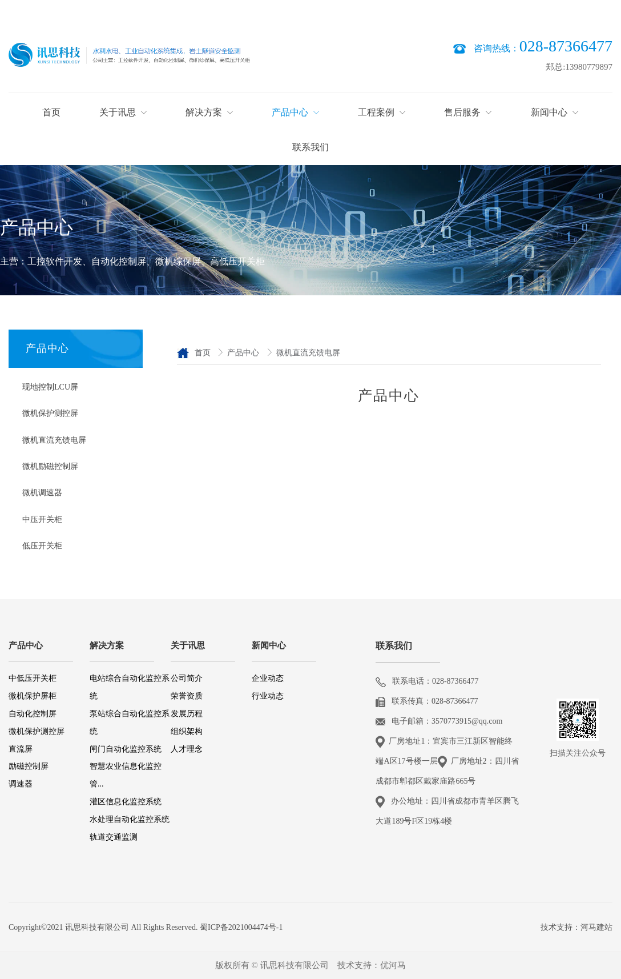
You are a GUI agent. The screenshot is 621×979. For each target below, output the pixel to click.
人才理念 (187, 749)
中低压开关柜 (33, 678)
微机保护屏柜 (33, 696)
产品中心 (244, 352)
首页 (204, 352)
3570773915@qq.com (467, 721)
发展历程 (187, 713)
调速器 (21, 784)
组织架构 (187, 731)
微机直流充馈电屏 (308, 352)
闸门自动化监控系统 (126, 749)
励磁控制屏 (29, 766)
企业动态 (268, 678)
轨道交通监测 (114, 837)
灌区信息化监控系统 (126, 801)
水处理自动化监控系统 (130, 819)
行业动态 (268, 696)
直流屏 (21, 749)
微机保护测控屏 (36, 731)
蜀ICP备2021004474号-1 (241, 927)
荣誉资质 (188, 696)
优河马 (393, 965)
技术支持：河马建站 (576, 927)
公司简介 (187, 678)
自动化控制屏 (33, 713)
